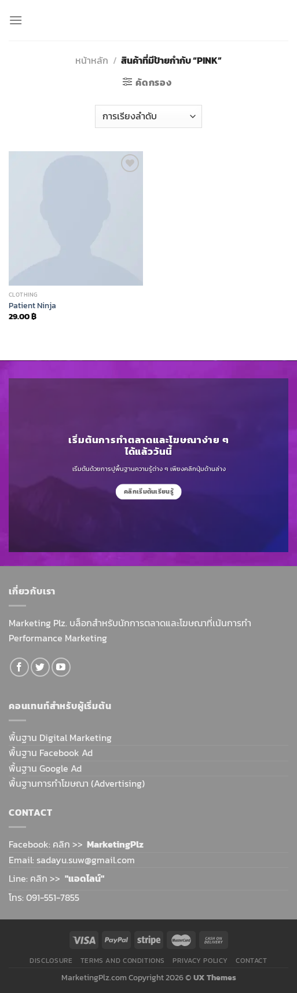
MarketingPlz (115, 844)
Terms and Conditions (122, 960)
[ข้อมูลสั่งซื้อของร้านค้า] (148, 116)
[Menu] (16, 20)
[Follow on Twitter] (40, 667)
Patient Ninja (32, 306)
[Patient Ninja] (76, 218)
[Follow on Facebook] (19, 667)
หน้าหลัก (91, 60)
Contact (251, 960)
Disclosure (51, 960)
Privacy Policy (200, 960)
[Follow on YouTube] (61, 667)
